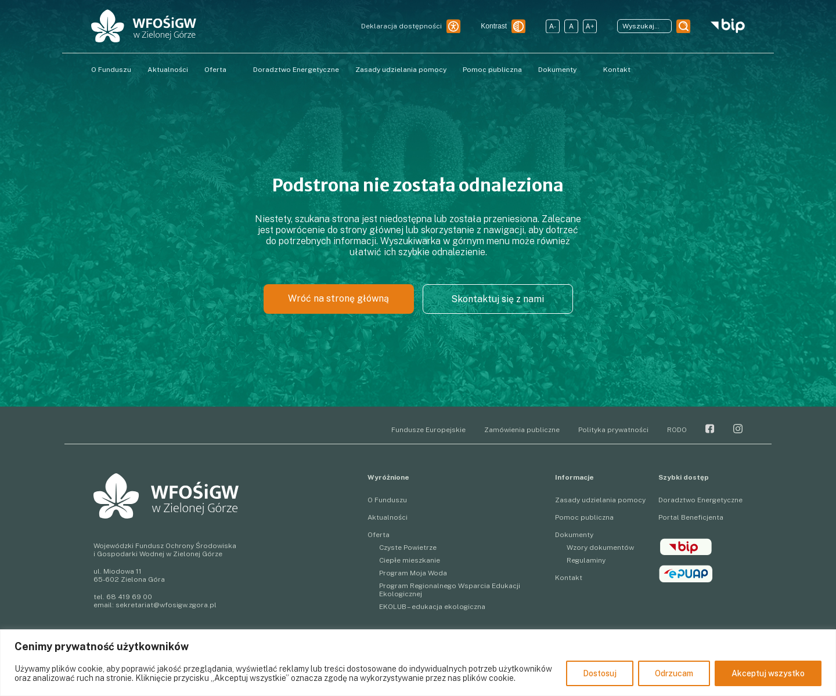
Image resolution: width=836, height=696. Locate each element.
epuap (686, 573)
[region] (418, 662)
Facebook (710, 428)
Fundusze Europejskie (428, 430)
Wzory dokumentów (600, 547)
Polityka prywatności (613, 430)
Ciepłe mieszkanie (409, 560)
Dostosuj (600, 673)
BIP (686, 547)
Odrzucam (674, 673)
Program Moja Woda (413, 573)
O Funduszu (111, 70)
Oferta (215, 70)
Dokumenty (557, 70)
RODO (677, 430)
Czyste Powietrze (408, 547)
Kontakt (616, 70)
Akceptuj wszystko (768, 673)
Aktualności (167, 70)
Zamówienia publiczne (522, 430)
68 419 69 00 (129, 597)
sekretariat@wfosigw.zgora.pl (166, 605)
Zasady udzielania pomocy (400, 70)
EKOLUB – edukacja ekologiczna (432, 607)
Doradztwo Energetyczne (296, 70)
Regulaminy (586, 560)
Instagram (738, 428)
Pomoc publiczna (492, 70)
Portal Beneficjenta (690, 517)
